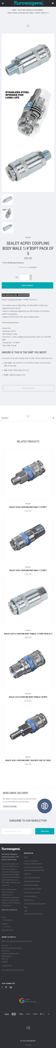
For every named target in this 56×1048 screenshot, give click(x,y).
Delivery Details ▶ (10, 806)
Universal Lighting (30, 896)
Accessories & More (31, 861)
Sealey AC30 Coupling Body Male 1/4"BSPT (28, 507)
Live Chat (6, 926)
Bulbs (26, 857)
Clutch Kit (27, 874)
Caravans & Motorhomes (33, 864)
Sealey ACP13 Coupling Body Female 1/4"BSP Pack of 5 (28, 634)
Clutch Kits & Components (33, 867)
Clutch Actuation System (33, 889)
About (4, 917)
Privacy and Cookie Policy (33, 914)
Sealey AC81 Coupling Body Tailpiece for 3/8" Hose (28, 760)
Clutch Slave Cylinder (31, 885)
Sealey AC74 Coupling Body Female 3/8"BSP (28, 697)
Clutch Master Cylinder (32, 878)
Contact (4, 924)
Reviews (28, 418)
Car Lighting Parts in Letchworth (13, 970)
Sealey (28, 237)
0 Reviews (32, 267)
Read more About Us (9, 910)
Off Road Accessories (32, 893)
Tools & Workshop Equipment (35, 904)
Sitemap (28, 1045)
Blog (25, 907)
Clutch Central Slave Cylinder (34, 870)
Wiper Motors (29, 900)
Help (25, 911)
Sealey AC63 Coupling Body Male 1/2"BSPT (28, 570)
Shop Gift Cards (7, 930)
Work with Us (8, 920)
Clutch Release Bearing (32, 881)
